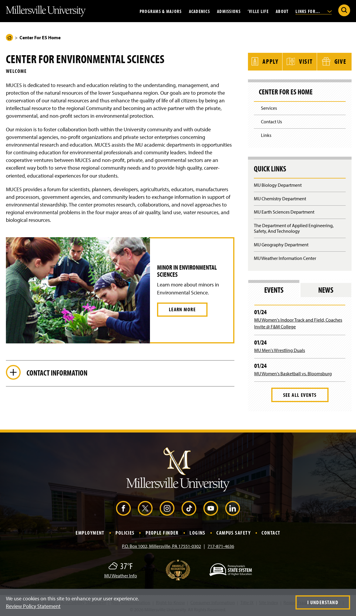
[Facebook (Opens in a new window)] (123, 507)
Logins (197, 532)
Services (269, 108)
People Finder (162, 532)
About (282, 11)
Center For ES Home (286, 91)
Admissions (229, 11)
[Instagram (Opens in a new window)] (167, 507)
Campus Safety (233, 532)
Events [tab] (273, 289)
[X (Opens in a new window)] (145, 507)
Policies (125, 532)
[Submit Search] (344, 10)
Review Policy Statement (33, 606)
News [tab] (325, 289)
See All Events (300, 394)
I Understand (322, 602)
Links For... (313, 11)
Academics (199, 11)
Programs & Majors (161, 11)
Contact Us (271, 121)
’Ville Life (258, 11)
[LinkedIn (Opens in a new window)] (232, 507)
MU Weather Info (120, 575)
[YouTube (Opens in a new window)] (210, 507)
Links (266, 134)
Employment (90, 532)
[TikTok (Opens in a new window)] (189, 507)
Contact (271, 532)
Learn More (182, 309)
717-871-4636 (221, 545)
